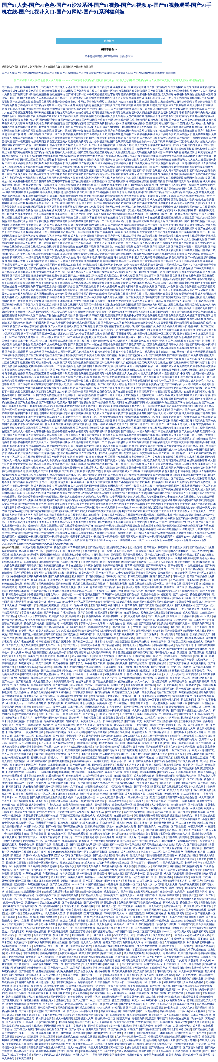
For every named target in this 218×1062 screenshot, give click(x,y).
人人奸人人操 (152, 464)
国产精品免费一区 (205, 913)
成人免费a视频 (37, 804)
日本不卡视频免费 (201, 790)
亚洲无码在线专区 (60, 413)
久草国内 (184, 1014)
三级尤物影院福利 (86, 395)
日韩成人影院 (171, 902)
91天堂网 (38, 1011)
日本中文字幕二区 (206, 156)
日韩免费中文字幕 (131, 315)
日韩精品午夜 (81, 315)
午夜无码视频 (196, 826)
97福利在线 (172, 1007)
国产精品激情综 (173, 445)
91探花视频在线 (199, 438)
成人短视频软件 (155, 402)
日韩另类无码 (107, 435)
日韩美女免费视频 (127, 920)
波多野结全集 (110, 228)
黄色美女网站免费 (34, 623)
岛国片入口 (118, 982)
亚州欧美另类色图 (76, 627)
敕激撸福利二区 (72, 228)
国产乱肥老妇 (192, 253)
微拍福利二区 (128, 134)
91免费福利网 (67, 851)
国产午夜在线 (160, 866)
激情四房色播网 (53, 163)
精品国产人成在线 (129, 261)
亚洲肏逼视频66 (184, 558)
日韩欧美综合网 (20, 569)
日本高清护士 (197, 420)
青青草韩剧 (96, 587)
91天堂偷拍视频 (50, 253)
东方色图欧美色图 (120, 304)
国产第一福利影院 (50, 786)
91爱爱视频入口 (171, 373)
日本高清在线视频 (123, 420)
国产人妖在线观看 (74, 329)
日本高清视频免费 (68, 895)
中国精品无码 (156, 1036)
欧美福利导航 (98, 695)
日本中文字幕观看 (36, 416)
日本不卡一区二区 (28, 340)
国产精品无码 (9, 272)
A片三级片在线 (106, 1051)
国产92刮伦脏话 (191, 1036)
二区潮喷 (50, 1036)
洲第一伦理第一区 (13, 902)
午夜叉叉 (7, 801)
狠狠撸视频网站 (122, 90)
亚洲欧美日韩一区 (36, 224)
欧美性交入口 (101, 786)
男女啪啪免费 (123, 301)
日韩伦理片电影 (50, 362)
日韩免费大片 (41, 638)
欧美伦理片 (20, 866)
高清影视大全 (140, 732)
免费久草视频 (88, 406)
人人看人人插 (102, 467)
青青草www (8, 822)
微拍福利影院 (199, 239)
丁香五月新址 (86, 1040)
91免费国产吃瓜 (67, 699)
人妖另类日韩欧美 (101, 652)
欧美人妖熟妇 (19, 554)
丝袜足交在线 (71, 634)
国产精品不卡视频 (12, 87)
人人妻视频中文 (160, 804)
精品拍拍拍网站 (51, 108)
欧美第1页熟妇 (31, 471)
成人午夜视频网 (180, 395)
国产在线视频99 (71, 239)
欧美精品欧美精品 (57, 445)
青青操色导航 (105, 724)
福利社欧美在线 (96, 464)
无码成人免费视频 (109, 819)
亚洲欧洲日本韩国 (19, 590)
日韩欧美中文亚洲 (16, 594)
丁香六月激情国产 (152, 293)
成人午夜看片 (151, 279)
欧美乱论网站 (181, 786)
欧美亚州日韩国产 (156, 1018)
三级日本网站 (151, 214)
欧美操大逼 (96, 674)
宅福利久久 (73, 721)
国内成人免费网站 (28, 337)
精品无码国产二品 (82, 590)
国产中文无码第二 (43, 1054)
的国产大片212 (39, 590)
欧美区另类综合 (46, 811)
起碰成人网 (84, 848)
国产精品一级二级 (83, 641)
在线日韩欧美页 (123, 775)
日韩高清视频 (107, 445)
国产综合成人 (48, 695)
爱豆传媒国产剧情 (93, 471)
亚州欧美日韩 (45, 547)
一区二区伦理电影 (80, 710)
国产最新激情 (87, 326)
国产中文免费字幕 (155, 456)
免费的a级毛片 (195, 319)
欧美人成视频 (187, 315)
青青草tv (52, 619)
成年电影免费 (30, 87)
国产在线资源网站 (132, 964)
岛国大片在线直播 (71, 880)
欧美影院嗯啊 (139, 90)
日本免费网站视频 (198, 355)
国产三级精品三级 (20, 101)
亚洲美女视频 (196, 108)
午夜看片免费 (175, 554)
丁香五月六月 (30, 304)
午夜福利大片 (157, 221)
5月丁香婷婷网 (48, 688)
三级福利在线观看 (155, 406)
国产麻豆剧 (25, 1011)
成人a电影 (139, 848)
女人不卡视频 (190, 384)
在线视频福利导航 (192, 866)
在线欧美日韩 (142, 1043)
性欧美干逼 (132, 768)
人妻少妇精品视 (125, 572)
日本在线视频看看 (30, 456)
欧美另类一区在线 (151, 902)
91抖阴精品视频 (79, 638)
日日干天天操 (166, 322)
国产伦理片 (23, 580)
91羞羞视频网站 (167, 101)
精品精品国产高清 (24, 1051)
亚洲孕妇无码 (91, 127)
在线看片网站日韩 (128, 286)
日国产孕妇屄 (24, 935)
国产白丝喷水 (60, 369)
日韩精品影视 (123, 688)
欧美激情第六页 (156, 460)
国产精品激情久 (147, 826)
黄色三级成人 (155, 301)
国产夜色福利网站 (125, 659)
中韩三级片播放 (101, 978)
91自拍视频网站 (14, 192)
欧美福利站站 (62, 319)
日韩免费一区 (36, 862)
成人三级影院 (132, 471)
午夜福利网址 (27, 663)
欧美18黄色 (125, 877)
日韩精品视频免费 (192, 261)
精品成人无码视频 (136, 358)
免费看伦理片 (159, 993)
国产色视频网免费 (150, 174)
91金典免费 (108, 837)
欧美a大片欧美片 (119, 380)
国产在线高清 (181, 485)
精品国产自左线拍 (194, 177)
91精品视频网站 (195, 587)
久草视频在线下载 (38, 993)
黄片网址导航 (45, 779)
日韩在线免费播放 (78, 224)
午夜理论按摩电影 (92, 750)
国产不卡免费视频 (51, 471)
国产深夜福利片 (160, 710)
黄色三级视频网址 (36, 145)
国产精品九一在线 (165, 286)
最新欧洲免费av (164, 435)
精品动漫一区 (176, 163)
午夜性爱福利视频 (171, 250)
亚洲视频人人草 (15, 703)
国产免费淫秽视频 (67, 420)
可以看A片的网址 (110, 127)
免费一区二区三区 (49, 714)
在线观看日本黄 (190, 996)
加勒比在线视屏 (70, 561)
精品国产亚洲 (33, 482)
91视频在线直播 (113, 975)
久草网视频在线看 (102, 946)
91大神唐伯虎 (29, 938)
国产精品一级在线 (78, 380)
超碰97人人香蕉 (64, 152)
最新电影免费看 (151, 489)
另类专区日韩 (155, 873)
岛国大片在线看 (42, 935)
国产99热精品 (54, 826)
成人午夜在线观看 (24, 641)
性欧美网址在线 (29, 688)
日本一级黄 (106, 551)
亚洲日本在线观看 (130, 743)
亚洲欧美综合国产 (37, 761)
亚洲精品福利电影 (12, 493)
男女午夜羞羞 (173, 358)
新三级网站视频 (105, 326)
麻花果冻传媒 (191, 87)
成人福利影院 (199, 478)
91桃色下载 (207, 580)
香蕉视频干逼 (36, 594)
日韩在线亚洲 (172, 964)
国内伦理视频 (16, 975)
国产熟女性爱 (179, 826)
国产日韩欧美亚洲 (132, 424)
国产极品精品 (205, 416)
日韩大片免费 (91, 735)
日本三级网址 (15, 148)
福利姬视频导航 (101, 112)
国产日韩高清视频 (57, 224)
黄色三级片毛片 (188, 685)
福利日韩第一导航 (95, 424)
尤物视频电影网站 (57, 344)
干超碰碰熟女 (160, 257)
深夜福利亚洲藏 (153, 674)
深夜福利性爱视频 (33, 166)
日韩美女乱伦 (56, 580)
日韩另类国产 (46, 87)
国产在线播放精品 (123, 391)
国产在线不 (137, 862)
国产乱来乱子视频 (72, 471)
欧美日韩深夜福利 (188, 953)
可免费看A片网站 (49, 938)
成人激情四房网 (73, 667)
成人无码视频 (80, 993)
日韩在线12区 (115, 873)
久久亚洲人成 (194, 706)
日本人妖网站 (70, 163)
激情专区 (67, 594)
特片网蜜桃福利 (130, 159)
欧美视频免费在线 (122, 971)
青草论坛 (172, 616)
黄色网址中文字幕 (129, 329)
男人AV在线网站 (77, 1047)
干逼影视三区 (38, 250)
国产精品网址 (181, 322)
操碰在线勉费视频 (181, 148)
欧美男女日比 (65, 402)
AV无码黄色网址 (11, 333)
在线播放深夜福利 (171, 464)
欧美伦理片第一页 (64, 681)
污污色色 (116, 786)
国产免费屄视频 (98, 485)
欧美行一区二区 (180, 420)
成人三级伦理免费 (12, 166)
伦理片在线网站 (50, 493)
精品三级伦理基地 (145, 348)
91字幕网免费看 (172, 152)
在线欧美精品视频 (90, 938)
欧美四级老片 (197, 322)
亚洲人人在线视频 (125, 395)
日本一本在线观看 (150, 217)
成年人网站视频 (195, 753)
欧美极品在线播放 (53, 329)
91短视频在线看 (56, 195)
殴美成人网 (159, 648)
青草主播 (128, 630)
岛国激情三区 (39, 652)
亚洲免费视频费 (42, 739)
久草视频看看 (70, 840)
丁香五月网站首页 (189, 609)
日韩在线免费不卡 (143, 761)
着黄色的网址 (141, 409)
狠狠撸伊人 (63, 656)
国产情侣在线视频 (192, 297)
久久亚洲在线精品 (30, 246)
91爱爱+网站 (129, 561)
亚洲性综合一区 (99, 369)
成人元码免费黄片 (44, 485)
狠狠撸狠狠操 (197, 442)
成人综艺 (170, 960)
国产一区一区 (9, 409)
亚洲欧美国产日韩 (145, 572)
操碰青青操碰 (157, 181)
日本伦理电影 (65, 301)
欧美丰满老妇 (174, 1054)
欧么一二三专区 (23, 989)
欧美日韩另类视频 (102, 257)
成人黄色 (7, 989)
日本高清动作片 (204, 714)
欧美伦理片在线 (117, 366)
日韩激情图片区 (40, 413)
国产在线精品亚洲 (159, 732)
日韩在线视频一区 (108, 743)
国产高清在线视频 (20, 275)
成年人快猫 (181, 1022)
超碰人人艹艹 (56, 757)
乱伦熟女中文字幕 (166, 156)
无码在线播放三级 (46, 895)
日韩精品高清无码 (160, 442)
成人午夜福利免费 (67, 391)
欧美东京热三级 (129, 239)
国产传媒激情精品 (69, 619)
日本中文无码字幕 (76, 1025)
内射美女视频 (208, 112)
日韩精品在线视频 (152, 449)
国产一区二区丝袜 (54, 203)
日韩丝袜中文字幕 (105, 351)
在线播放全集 (193, 402)
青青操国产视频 (145, 551)
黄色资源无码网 (96, 460)
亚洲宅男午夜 (98, 605)
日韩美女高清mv (124, 166)
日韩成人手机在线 (66, 728)
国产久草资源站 (61, 243)
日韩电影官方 (206, 975)
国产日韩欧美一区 (198, 724)
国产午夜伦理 (123, 170)
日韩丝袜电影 (143, 630)
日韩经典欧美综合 (36, 195)
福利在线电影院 (165, 485)
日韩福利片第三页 (62, 130)
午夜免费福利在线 (66, 790)
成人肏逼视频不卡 (81, 656)
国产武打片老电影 (115, 460)
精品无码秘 (124, 1018)
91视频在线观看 (173, 982)
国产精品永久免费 (199, 170)
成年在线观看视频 (137, 1047)
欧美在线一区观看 (147, 659)
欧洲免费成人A (149, 322)
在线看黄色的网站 (49, 674)
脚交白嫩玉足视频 (166, 195)
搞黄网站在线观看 (114, 471)
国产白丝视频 (114, 214)
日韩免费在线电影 (200, 134)
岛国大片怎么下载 (123, 935)
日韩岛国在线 (65, 304)
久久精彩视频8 (207, 471)
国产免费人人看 (207, 775)
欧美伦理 (140, 906)
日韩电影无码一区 (167, 971)
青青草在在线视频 (78, 859)
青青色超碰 (182, 634)
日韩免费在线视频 (158, 119)
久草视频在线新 (106, 145)
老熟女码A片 (53, 594)
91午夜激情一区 (104, 90)
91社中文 (102, 797)
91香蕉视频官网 (55, 775)
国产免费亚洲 (130, 750)
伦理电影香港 (17, 445)
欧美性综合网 (99, 456)
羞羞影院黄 (192, 674)
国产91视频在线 (116, 293)
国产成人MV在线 (173, 449)
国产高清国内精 (148, 623)
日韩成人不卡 (208, 956)
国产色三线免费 (96, 123)
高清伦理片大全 (200, 967)
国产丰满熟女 (56, 384)
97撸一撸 (58, 964)
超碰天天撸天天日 (164, 822)
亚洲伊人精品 (206, 406)
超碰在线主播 (187, 329)
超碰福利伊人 (134, 112)
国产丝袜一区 (112, 964)
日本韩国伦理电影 (179, 90)
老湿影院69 (20, 884)
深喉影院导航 (107, 348)
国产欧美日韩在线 (167, 275)
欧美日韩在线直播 (88, 920)
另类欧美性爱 (40, 909)
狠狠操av (90, 877)
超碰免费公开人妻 (131, 438)
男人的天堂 (171, 884)
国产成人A (167, 605)
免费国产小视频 (120, 482)
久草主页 (201, 859)
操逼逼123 (67, 605)
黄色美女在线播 (40, 692)
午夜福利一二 (102, 590)
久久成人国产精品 (30, 290)
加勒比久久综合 (40, 677)
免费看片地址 (27, 630)
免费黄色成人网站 (133, 942)
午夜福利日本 (88, 634)
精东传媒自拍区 (188, 855)
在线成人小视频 (21, 431)
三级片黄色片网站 (24, 790)
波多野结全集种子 (124, 551)
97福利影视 (118, 1007)
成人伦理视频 (205, 358)
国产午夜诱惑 (33, 449)
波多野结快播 (130, 757)
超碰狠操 (57, 667)
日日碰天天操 (97, 315)
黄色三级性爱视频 (187, 416)
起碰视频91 (195, 837)
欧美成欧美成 (160, 387)
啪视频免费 (138, 1018)
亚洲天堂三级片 (205, 275)
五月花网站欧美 (145, 395)
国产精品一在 (46, 427)
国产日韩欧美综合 (75, 757)
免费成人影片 (166, 558)
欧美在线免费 (128, 203)
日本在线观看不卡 (123, 257)
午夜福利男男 (68, 108)
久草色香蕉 (122, 956)
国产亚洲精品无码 (76, 123)
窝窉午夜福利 (167, 268)
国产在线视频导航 (65, 724)
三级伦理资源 (49, 185)
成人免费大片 (102, 253)
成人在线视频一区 (146, 127)
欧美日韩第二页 (16, 185)
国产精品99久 (126, 677)
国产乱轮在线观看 (196, 909)
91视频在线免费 (113, 674)
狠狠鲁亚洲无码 (130, 174)
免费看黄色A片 (148, 232)
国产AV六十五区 (56, 322)
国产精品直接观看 (54, 627)
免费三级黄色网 (37, 782)
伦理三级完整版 (121, 1000)
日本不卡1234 (10, 797)
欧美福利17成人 (173, 301)
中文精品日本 (199, 786)
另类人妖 (154, 840)
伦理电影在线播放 (41, 685)
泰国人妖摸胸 (137, 369)
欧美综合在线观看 (182, 311)
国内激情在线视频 (186, 286)
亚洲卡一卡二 (164, 931)
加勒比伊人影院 (59, 801)
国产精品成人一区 (181, 478)
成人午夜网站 (112, 174)
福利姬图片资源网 (31, 627)
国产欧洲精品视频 (58, 782)
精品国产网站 (49, 188)
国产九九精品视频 (112, 558)
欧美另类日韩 (78, 159)
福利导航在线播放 (125, 478)
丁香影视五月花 (125, 145)
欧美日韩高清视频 (15, 108)
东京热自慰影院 (38, 326)
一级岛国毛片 (33, 257)
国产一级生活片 (157, 616)
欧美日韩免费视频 (124, 634)
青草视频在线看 (158, 663)
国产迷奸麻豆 (10, 978)
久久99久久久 (143, 681)
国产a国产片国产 (180, 409)
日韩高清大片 (54, 145)
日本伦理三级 (177, 627)
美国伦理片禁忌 (49, 917)
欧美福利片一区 (198, 387)
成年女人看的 (86, 478)
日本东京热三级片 (28, 837)
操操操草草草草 (35, 203)
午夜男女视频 (69, 587)
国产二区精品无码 (119, 369)
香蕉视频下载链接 (102, 105)
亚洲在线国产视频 (142, 1025)
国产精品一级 (174, 830)
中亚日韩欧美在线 (110, 598)
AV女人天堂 (161, 880)
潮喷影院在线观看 (139, 181)
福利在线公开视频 (142, 108)
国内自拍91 (93, 1033)
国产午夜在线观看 (83, 467)
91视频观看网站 (70, 623)
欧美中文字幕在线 (73, 786)
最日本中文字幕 (127, 1011)
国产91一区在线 (93, 344)
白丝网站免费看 (127, 228)
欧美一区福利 (104, 779)
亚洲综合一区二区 (49, 409)
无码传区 (116, 554)
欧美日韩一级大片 (126, 837)
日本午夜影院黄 (89, 753)
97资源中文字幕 (180, 442)
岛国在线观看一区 (136, 460)
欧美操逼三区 (110, 308)
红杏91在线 (110, 888)
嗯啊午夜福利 (112, 159)
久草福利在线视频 (151, 471)
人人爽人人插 (195, 159)
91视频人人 (25, 946)
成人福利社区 (167, 659)
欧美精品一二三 (175, 141)
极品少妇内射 (157, 185)
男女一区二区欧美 (181, 667)
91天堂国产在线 (15, 888)
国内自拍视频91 (163, 978)
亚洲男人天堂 (163, 898)
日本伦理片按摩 (179, 547)
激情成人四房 (71, 326)
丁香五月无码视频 (52, 1014)
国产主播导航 (46, 159)
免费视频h (20, 761)
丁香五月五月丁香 (62, 927)
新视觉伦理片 (62, 159)
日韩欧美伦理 (109, 902)
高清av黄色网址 (170, 369)
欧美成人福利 (201, 601)
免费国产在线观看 (203, 311)
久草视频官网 (90, 551)
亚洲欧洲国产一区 (33, 840)
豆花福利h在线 (105, 927)
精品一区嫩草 (91, 398)
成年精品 (150, 590)
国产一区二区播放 (134, 464)
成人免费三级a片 (42, 681)
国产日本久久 (92, 329)
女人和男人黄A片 (67, 311)
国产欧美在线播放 (189, 232)
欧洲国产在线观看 (139, 482)
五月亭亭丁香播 (61, 181)
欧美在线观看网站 (161, 145)
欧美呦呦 (64, 772)
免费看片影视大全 (70, 493)
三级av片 (184, 1011)
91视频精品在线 (118, 268)
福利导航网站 (38, 297)
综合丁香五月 (22, 699)
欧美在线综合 (173, 735)
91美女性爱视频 (64, 293)
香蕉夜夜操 (129, 880)
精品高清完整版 (143, 420)
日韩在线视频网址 (205, 645)
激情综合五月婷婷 (62, 797)
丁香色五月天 (99, 243)
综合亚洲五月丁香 (152, 743)
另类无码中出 (161, 580)
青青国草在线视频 (39, 221)
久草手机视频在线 (196, 949)
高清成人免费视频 (184, 203)
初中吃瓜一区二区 (174, 587)
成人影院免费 (125, 822)
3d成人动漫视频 (69, 253)
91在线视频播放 (165, 398)
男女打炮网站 (67, 456)
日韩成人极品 (67, 387)
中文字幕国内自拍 (190, 819)
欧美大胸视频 (121, 406)
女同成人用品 (102, 199)
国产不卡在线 (52, 612)
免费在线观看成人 (25, 391)
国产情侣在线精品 (157, 87)
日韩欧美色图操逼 (44, 112)
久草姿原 (61, 630)
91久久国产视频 (156, 141)
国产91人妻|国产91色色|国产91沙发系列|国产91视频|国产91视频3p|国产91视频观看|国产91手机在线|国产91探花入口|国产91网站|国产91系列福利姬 (83, 72)
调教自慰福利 (50, 866)
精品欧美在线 (33, 185)
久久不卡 (121, 1036)
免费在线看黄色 (24, 210)
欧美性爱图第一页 (185, 561)
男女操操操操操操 (12, 826)
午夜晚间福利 (197, 467)
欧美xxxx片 (155, 1014)
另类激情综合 (67, 246)
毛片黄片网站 (72, 406)
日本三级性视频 (122, 652)
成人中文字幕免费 (12, 329)
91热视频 (21, 1047)
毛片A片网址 (81, 605)
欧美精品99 (171, 855)
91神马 (20, 619)
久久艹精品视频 (146, 351)
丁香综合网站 (86, 956)
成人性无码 (136, 547)
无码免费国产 (93, 594)
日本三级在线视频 (90, 558)
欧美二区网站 (198, 409)
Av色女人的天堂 (93, 308)
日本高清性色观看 (178, 170)
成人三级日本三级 (28, 648)
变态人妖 (29, 927)
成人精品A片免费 (149, 243)
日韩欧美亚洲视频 (162, 206)
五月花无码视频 (107, 670)
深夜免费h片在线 (38, 576)
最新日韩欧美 (192, 848)
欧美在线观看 (73, 750)
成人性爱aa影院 (203, 243)
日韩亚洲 (16, 855)
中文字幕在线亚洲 (26, 714)
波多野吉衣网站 (167, 137)
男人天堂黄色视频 (151, 373)
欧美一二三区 (27, 1033)
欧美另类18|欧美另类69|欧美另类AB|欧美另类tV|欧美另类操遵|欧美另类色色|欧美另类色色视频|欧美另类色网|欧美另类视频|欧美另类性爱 (113, 503)
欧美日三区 (52, 960)
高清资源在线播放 (55, 1040)
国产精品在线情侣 (203, 1029)
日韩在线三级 (160, 670)
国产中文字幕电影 (192, 264)
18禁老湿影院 (122, 641)
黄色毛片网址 (78, 214)
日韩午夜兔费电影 (36, 703)
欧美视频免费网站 (78, 141)
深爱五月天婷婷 (77, 732)
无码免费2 (94, 866)
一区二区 (144, 808)
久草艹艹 (66, 746)
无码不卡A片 (206, 739)
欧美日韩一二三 (101, 108)
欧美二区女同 (73, 438)
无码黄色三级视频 (166, 924)
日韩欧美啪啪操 (148, 772)
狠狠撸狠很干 (179, 804)
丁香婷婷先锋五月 (202, 101)
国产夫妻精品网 (135, 130)
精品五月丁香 (83, 688)
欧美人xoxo (138, 1000)
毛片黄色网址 (43, 927)
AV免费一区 (139, 627)
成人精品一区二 (25, 822)
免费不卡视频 (141, 246)
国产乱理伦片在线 (85, 924)
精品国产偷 (175, 764)
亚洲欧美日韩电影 (76, 355)
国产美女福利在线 (12, 206)
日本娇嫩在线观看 (131, 819)
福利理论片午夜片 (92, 232)
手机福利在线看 (67, 156)
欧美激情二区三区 (104, 478)
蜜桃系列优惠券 (153, 909)
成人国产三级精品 (83, 152)
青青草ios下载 (64, 989)
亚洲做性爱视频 (146, 398)
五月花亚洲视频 (93, 913)
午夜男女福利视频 (174, 706)
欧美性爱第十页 (119, 185)
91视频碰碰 (79, 1033)
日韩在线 (114, 851)
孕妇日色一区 (118, 358)
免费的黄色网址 (28, 587)
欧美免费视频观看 (138, 985)
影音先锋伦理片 (144, 677)
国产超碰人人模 (178, 119)
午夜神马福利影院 (112, 866)
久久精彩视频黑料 (65, 427)
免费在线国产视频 (194, 920)
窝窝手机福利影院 (162, 859)
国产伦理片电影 (23, 572)
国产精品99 (129, 598)
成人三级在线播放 (173, 304)
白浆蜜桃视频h (192, 98)
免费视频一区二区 (95, 384)
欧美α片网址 (111, 1004)
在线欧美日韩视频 (199, 681)
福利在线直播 (10, 946)
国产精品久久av (130, 431)
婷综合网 (74, 717)
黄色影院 (16, 873)
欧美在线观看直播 (36, 373)
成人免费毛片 (198, 380)
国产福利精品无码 (24, 895)
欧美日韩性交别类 (136, 141)
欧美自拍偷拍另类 (38, 1043)
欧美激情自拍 (57, 909)
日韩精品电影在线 (194, 304)
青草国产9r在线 (111, 594)
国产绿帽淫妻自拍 (49, 119)
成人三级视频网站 (187, 228)
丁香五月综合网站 (116, 985)
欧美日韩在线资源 (28, 409)
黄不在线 (203, 938)
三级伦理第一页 (127, 888)
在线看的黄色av (134, 717)
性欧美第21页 (105, 659)
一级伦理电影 (166, 634)
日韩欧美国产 (111, 895)
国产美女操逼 (203, 282)
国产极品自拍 (28, 170)
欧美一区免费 (17, 301)
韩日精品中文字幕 (139, 221)
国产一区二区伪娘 (70, 337)
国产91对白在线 (198, 206)
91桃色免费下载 (183, 619)
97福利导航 (103, 862)
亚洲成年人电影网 (33, 859)
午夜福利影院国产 (49, 906)
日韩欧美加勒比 (182, 474)
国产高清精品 (117, 272)
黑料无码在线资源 (176, 460)
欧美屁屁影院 (112, 315)
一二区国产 (174, 569)
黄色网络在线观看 (46, 391)
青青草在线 (15, 634)
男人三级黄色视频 (186, 822)
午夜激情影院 (162, 391)
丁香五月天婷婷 (14, 163)
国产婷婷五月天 (18, 877)
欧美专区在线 (205, 152)
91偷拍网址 (114, 605)
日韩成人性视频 (133, 674)
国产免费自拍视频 (110, 699)
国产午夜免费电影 (72, 902)
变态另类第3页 (84, 185)
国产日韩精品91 (173, 384)
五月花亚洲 (99, 583)
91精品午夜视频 (104, 1043)
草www (129, 619)
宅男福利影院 (30, 177)
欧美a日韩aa (9, 804)
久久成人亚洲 (165, 1004)
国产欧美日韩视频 (76, 464)
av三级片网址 (90, 869)
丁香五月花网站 (106, 166)
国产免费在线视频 (59, 576)
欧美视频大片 (143, 866)
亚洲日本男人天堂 (105, 906)
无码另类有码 (139, 301)
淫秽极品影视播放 (15, 373)
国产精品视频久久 (145, 326)
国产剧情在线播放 (197, 844)
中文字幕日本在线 (23, 358)
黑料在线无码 (49, 290)
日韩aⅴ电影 (179, 576)
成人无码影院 (64, 1054)
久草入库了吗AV (60, 569)
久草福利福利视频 (97, 844)
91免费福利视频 (21, 181)
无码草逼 (62, 695)
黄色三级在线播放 (198, 119)
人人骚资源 (49, 819)
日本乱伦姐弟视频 (94, 768)
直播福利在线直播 (59, 590)
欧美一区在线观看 (179, 1018)
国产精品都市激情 (134, 188)
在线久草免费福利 (104, 917)
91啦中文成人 (186, 714)
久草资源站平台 (178, 681)
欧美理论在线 (127, 580)
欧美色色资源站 (165, 975)
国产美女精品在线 (150, 261)
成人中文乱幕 (142, 145)
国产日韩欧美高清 (131, 344)
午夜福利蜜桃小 (168, 1011)
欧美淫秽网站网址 (30, 362)
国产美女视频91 (159, 163)
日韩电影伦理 (199, 148)
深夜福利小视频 (202, 667)
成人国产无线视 (172, 413)
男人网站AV (107, 753)
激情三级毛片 (154, 656)
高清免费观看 (38, 438)
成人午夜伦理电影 (12, 177)
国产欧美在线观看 (15, 351)
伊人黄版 (128, 1033)
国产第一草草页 (11, 159)
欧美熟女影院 (44, 130)
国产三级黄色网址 (120, 427)
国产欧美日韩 (91, 445)
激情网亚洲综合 (87, 311)
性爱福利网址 (171, 721)
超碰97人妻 (123, 840)
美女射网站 (126, 728)
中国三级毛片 (154, 862)
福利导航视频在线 (98, 627)
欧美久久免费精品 (179, 482)
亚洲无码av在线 (162, 1051)
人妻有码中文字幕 (120, 177)
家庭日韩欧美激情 (160, 576)
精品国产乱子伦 (184, 645)
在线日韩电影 (139, 427)
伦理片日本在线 (16, 239)
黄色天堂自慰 (169, 471)
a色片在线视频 (113, 373)
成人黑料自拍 (65, 340)
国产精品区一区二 (46, 311)
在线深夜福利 (97, 431)
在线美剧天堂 (146, 286)
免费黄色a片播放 (183, 337)
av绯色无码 (209, 898)
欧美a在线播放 (197, 199)
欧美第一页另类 (51, 257)
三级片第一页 (17, 308)
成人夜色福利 (105, 815)
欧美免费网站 (58, 753)
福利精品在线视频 (132, 214)
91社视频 (174, 866)
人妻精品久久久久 (205, 203)
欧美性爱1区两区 (96, 355)
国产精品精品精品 (94, 174)
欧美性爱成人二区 (83, 1043)
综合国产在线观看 (144, 601)
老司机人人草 (81, 1054)
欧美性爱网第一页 (113, 616)
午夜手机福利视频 (120, 710)
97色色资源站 (48, 656)
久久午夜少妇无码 (162, 210)
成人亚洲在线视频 (44, 293)
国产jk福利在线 (156, 253)
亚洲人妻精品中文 (161, 1043)
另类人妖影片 (15, 453)
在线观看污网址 (127, 337)
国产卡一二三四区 (148, 561)
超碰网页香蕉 (51, 206)
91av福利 (79, 594)
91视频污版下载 (154, 130)
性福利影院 (94, 580)
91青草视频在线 (77, 547)
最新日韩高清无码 (134, 224)
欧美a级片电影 (132, 587)
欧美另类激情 (115, 188)
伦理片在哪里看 (149, 768)
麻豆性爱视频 (59, 942)
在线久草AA (72, 739)
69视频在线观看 (28, 848)
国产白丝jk (8, 681)
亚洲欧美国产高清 (96, 1029)
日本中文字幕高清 (126, 351)
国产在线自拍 (75, 174)
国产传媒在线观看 (182, 985)
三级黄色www (180, 935)
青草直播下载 (12, 134)
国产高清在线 (16, 924)
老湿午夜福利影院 (92, 438)
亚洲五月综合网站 (137, 366)
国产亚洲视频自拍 (12, 1000)
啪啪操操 (150, 685)
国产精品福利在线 (80, 764)
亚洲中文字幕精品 (51, 199)
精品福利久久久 (98, 224)
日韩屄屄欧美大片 (114, 913)
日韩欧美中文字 (15, 772)
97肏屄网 (154, 728)
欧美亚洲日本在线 (19, 833)
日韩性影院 (30, 561)
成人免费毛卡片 (162, 935)
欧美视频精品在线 (68, 1036)
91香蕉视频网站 (186, 156)
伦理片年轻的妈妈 (184, 1043)
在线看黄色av (132, 612)
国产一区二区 (206, 895)
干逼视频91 (109, 667)
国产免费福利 (184, 688)
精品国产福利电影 (141, 170)
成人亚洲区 (196, 869)
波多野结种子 (114, 279)
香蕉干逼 (36, 920)
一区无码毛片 (154, 906)
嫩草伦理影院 (165, 619)
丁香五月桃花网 (51, 232)
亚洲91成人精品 (78, 268)
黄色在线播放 (150, 315)
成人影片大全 (78, 235)
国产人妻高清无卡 (83, 304)
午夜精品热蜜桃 (188, 692)
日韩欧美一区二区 (116, 576)
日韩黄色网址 (14, 786)
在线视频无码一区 (112, 996)
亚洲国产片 (117, 685)
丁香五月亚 (207, 793)
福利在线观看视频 (16, 996)
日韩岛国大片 (166, 572)
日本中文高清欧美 (113, 721)
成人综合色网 (54, 435)
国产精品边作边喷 (70, 449)
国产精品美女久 (37, 174)
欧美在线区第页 (127, 387)
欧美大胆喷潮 (71, 804)
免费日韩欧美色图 (83, 116)
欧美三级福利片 (190, 185)
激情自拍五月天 (106, 395)
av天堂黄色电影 (168, 768)
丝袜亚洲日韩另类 (201, 877)
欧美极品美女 (22, 250)
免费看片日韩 (83, 456)
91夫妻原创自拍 (98, 181)
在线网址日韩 (84, 681)
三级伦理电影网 (48, 772)
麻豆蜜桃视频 (187, 282)
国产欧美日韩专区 (102, 764)
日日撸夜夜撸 (187, 616)
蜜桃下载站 (175, 888)
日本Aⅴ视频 (176, 739)
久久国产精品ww (189, 590)
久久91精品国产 (80, 485)
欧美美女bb (145, 750)
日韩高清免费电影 (49, 561)
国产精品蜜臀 (78, 844)
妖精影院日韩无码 (202, 127)
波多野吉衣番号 (187, 275)
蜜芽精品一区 (74, 735)
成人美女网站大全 (195, 123)
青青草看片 (150, 547)
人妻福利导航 (17, 224)
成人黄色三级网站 (141, 210)
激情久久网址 (46, 235)
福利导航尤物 (88, 337)
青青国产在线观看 (154, 1054)
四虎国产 (180, 891)
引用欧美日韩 (135, 1054)
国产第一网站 (92, 902)
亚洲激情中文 (33, 228)
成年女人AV (55, 601)
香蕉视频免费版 (138, 413)
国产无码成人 (137, 801)
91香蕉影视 (157, 815)
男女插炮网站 (31, 192)
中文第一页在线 (51, 217)
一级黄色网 (112, 884)
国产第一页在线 (117, 235)
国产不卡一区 (207, 232)
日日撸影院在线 (95, 576)
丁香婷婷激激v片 (99, 340)
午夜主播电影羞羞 (57, 174)
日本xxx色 (138, 790)
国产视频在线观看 (81, 358)
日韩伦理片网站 (170, 699)
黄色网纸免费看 (121, 978)
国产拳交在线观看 (178, 869)
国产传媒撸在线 (82, 130)
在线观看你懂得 (92, 667)
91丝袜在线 (9, 648)
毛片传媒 (165, 833)
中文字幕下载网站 (107, 337)
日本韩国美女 (17, 482)
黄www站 (7, 699)
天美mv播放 (141, 967)
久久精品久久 (71, 333)
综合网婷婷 (34, 866)
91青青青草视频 (87, 391)
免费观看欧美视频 (17, 366)
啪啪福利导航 (86, 982)
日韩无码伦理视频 (33, 206)
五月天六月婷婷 (143, 257)
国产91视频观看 (21, 141)
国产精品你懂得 (111, 645)
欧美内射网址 (144, 387)
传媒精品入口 (152, 116)
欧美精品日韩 (69, 848)
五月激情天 (78, 576)
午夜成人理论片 (197, 732)
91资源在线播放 (124, 681)
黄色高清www (100, 790)
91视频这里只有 (143, 166)
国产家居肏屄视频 (109, 290)
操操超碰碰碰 (33, 232)
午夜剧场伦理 (94, 565)
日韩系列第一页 (122, 210)
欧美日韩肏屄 (139, 445)
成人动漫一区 (31, 264)
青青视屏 (31, 956)
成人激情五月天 (53, 261)
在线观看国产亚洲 (31, 891)
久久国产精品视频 (193, 569)
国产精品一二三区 (99, 221)
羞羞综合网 (53, 623)
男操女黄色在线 (184, 268)
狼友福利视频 (56, 703)
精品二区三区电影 (167, 692)
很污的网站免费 (69, 362)
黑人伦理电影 (22, 869)
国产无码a (73, 1011)
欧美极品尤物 (96, 772)
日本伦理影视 (35, 721)
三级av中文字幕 (93, 297)
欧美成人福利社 (85, 177)
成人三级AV (51, 949)
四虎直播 (182, 652)
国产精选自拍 (206, 301)
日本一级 (100, 1040)
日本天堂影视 (197, 351)
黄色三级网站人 (119, 340)
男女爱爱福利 (125, 609)
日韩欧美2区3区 (159, 482)
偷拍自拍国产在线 (185, 782)
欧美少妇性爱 (65, 467)
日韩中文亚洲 (22, 920)
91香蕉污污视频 (29, 467)
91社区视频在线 (91, 322)
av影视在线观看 (175, 456)
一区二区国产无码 (144, 931)
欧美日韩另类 (170, 293)
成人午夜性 (40, 851)
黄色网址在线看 (146, 435)
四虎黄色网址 (92, 837)
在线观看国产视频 (86, 246)
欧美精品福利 (166, 438)
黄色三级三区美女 (57, 141)
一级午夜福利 (131, 243)
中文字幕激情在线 (89, 333)
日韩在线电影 (102, 685)
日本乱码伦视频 (186, 746)
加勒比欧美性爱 (35, 123)
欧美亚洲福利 (199, 663)
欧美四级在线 (112, 134)
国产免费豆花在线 (40, 797)
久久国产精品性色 (173, 851)
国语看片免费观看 (118, 456)
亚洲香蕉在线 (78, 460)
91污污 (203, 761)
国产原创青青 (27, 971)
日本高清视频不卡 (144, 391)
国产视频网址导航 (24, 801)
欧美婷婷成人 (74, 616)
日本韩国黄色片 (183, 978)
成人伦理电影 (22, 685)
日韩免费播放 (142, 804)
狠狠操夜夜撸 (128, 94)
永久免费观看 (55, 424)
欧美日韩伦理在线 (12, 282)
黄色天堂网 (60, 547)
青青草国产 (41, 717)
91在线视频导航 (145, 924)
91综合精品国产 (111, 203)
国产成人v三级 (76, 275)
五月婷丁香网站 (204, 435)
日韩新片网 (162, 677)
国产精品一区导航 (44, 152)
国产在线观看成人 (36, 435)
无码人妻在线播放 (157, 362)
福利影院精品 (91, 348)
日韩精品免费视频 (85, 1007)
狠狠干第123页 (61, 935)
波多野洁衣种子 (18, 782)
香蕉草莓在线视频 (49, 848)
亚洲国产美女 (22, 380)
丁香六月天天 (166, 467)
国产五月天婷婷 (59, 710)
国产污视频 (127, 891)
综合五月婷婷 (86, 199)
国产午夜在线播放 (107, 409)
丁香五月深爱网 (154, 188)
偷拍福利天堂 (111, 830)
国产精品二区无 (177, 641)
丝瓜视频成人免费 (151, 938)
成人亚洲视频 (134, 235)
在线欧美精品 (115, 137)
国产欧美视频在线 (158, 90)
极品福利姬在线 (146, 134)
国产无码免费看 (145, 478)
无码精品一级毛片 (204, 195)
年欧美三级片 (24, 1058)
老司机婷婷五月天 (202, 677)
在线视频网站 (57, 94)
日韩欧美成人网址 (132, 989)
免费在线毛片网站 (205, 174)
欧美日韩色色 (132, 996)
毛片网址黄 (17, 931)
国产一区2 (82, 851)
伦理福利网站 (123, 206)
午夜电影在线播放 (44, 214)
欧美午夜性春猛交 (200, 366)
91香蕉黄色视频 (96, 94)
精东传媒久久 (112, 891)
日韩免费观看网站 (88, 290)
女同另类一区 (104, 311)
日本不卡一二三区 (24, 735)
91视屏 (88, 786)
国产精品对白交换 (61, 1043)
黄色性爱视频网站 (200, 594)
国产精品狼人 (155, 413)
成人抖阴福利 (105, 634)
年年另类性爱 (68, 873)
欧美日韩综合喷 (91, 630)
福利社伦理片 (155, 445)
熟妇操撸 (158, 630)
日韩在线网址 (93, 677)
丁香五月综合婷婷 (142, 949)
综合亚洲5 (53, 551)
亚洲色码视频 (17, 203)
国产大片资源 (123, 362)
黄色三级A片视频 (146, 377)
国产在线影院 (118, 141)
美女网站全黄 (67, 866)
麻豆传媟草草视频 (126, 435)
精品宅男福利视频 (167, 609)
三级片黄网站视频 (108, 416)
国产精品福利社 (173, 956)
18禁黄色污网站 (159, 319)
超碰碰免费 (147, 898)
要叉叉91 (83, 587)
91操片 (178, 638)
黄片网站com (143, 859)
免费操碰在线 (163, 159)
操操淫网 (95, 638)
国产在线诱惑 (115, 224)
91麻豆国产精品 (124, 931)
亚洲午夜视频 (130, 699)
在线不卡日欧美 (182, 598)
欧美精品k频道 (145, 598)
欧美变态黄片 (33, 301)
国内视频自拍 (123, 445)
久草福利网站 (193, 993)
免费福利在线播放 (135, 123)
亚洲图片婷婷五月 (70, 869)
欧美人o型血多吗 (142, 311)
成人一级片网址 (32, 148)
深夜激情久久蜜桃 (194, 917)
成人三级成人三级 (55, 913)
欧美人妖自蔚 (102, 427)
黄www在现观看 (123, 724)
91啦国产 (133, 1029)
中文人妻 (201, 1043)
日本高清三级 (109, 648)
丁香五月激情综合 (99, 380)
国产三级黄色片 (106, 246)
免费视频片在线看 (181, 391)
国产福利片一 (184, 137)
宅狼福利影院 (84, 264)
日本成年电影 (31, 953)
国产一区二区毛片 (146, 634)
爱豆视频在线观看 (95, 826)
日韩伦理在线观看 (30, 819)
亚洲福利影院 (19, 967)
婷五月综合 (25, 728)
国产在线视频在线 (86, 387)
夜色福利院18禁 (131, 322)
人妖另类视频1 (141, 877)
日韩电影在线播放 (60, 442)
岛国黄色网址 (9, 116)
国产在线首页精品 (130, 290)
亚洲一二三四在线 (39, 398)
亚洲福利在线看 (101, 967)
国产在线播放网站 (136, 253)
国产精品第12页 (120, 862)
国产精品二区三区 (70, 232)
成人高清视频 (207, 797)
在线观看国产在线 (68, 609)
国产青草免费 (174, 406)
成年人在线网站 (32, 217)
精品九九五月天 (48, 177)
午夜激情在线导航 (108, 728)
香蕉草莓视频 (44, 1033)
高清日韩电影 (197, 362)
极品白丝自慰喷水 (118, 442)
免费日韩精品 (74, 322)
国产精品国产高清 (171, 261)
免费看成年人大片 (15, 261)
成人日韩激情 (75, 348)
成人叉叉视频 (67, 917)
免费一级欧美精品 (31, 134)
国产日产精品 (173, 185)
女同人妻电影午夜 (23, 485)
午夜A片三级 (54, 804)
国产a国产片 (162, 811)
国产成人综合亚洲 (51, 670)
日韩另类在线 (185, 377)
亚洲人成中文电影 (92, 964)
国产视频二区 (25, 474)
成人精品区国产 (48, 264)
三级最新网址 (188, 801)
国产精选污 (201, 1007)
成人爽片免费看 (141, 710)
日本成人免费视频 (107, 286)
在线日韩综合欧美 (67, 478)
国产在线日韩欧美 (136, 272)
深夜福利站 (208, 942)
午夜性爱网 (97, 840)
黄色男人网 (59, 706)
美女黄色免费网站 (38, 710)
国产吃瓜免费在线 (28, 402)
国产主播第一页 (154, 224)
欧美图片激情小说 (33, 453)
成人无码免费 (161, 750)
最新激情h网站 (176, 913)
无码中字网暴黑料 (36, 322)
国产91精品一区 (110, 329)
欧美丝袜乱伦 (205, 464)
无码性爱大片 (25, 616)
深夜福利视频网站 (113, 619)
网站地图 (170, 72)
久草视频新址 (59, 489)
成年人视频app (206, 772)
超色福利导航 (49, 301)
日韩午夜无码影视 (108, 453)
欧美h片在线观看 (32, 329)
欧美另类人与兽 (40, 569)
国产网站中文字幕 (177, 648)
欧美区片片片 (110, 677)
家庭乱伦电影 (125, 601)
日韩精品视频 (75, 913)
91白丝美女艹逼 (180, 351)
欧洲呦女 (111, 840)
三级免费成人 (205, 840)
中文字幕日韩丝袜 (113, 250)
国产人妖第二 (81, 1000)
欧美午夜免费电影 (163, 891)
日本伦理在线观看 (76, 985)
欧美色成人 (89, 815)
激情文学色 (136, 855)
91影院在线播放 (122, 148)
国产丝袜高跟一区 (55, 1011)
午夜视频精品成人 (36, 445)
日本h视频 (196, 1051)
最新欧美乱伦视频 (12, 304)
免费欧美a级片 (171, 906)
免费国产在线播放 (21, 851)
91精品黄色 (77, 569)
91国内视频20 (103, 982)
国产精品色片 (75, 398)
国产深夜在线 (188, 279)
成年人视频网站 (177, 319)
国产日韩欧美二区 (31, 565)
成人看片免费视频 (179, 366)
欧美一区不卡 (39, 558)
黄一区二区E (117, 1047)
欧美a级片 (37, 985)
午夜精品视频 (156, 1007)
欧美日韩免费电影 (149, 297)
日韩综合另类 (179, 145)
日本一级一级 (168, 728)
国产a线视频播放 (162, 474)
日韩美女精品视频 (170, 279)
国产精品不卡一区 (135, 873)
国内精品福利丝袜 (147, 228)
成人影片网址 (197, 395)
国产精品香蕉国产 (149, 1029)
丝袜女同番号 (138, 87)
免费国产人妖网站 (191, 898)
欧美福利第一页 (107, 601)
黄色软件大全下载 (123, 264)
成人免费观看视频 (33, 768)
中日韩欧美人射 (168, 714)
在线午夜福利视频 (145, 156)
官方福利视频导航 (57, 373)
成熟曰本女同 (169, 1029)
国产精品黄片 (86, 163)
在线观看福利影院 (197, 460)
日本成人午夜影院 (57, 308)
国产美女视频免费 (162, 337)
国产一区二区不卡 (169, 424)
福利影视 (48, 724)
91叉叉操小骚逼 (20, 985)
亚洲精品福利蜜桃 (75, 279)
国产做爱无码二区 (142, 652)
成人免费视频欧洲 (144, 775)
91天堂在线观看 (90, 435)
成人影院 (125, 830)
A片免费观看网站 (175, 1000)
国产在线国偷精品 (163, 166)
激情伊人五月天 (96, 159)
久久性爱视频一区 (85, 797)
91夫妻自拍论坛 (116, 623)
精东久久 (21, 1036)
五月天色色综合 (173, 188)
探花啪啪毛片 (103, 692)
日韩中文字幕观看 (90, 645)
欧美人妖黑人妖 (48, 467)
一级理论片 (188, 906)
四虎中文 (181, 844)
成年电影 (16, 1040)
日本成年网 (122, 855)
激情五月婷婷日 (66, 395)
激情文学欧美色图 (47, 156)
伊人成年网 (77, 685)
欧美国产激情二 (72, 975)
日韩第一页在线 (146, 195)
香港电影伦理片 (95, 101)
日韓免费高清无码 (176, 181)
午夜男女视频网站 (78, 431)
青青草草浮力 (127, 859)
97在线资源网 (143, 927)
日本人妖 (205, 960)
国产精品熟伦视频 (63, 743)
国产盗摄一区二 (198, 572)
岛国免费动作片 (203, 985)
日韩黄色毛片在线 (165, 652)
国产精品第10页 (149, 137)
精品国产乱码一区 (194, 344)
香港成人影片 (192, 141)
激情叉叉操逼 (166, 94)
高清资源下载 (65, 482)
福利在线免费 (9, 474)
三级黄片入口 (165, 127)
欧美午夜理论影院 (178, 808)
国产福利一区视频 (199, 703)
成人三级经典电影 (126, 398)
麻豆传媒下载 (120, 413)
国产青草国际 (28, 98)
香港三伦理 (54, 558)
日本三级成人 (116, 739)
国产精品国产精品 (89, 648)
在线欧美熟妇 (48, 1022)
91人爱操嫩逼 (198, 1011)
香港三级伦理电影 (80, 782)
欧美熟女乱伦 (62, 210)
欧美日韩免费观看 (113, 565)
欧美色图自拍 (33, 90)
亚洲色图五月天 (83, 188)
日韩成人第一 (166, 782)
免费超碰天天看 (167, 1040)
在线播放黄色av (137, 340)
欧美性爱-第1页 (121, 87)
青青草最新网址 (204, 315)
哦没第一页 (102, 1014)
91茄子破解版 (145, 880)
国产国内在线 (149, 290)
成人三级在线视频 (152, 344)
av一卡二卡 (78, 884)
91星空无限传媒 (135, 913)
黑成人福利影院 (204, 293)
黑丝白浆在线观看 (169, 895)
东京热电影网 (203, 424)
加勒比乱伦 (164, 695)
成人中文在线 (166, 844)
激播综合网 (25, 978)
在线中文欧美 (153, 369)
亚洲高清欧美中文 (117, 547)
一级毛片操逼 (131, 485)
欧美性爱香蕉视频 (203, 924)
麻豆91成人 (40, 946)
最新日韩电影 (39, 580)
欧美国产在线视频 (133, 279)
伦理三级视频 (206, 822)
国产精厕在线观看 (99, 272)
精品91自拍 (122, 753)
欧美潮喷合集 (46, 282)
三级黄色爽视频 (159, 703)
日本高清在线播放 (194, 456)
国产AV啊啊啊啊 (12, 960)
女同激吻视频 (117, 1054)
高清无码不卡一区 (121, 761)
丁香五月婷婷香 (103, 420)
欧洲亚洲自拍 (110, 261)
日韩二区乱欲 (44, 735)
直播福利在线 (100, 366)
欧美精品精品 (181, 290)
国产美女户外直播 (107, 387)
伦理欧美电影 (105, 119)
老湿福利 (143, 837)
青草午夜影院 (176, 565)
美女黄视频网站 (106, 206)
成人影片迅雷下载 (43, 855)
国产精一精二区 (11, 170)
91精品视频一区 (154, 942)
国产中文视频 (126, 906)
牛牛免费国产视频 (95, 663)
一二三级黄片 (184, 946)
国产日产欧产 (155, 956)
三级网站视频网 (98, 851)
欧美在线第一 (62, 214)
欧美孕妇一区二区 (124, 924)
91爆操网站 (204, 561)
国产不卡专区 (160, 753)
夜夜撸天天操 (72, 891)
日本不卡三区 (76, 706)
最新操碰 (84, 840)
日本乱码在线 (132, 844)
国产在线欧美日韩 (178, 362)
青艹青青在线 (174, 583)
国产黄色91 (111, 859)
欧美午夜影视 (61, 663)
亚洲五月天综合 (119, 98)
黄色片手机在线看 (194, 427)
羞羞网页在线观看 (139, 442)
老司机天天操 (187, 424)
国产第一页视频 (101, 358)
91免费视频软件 (66, 811)
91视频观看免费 (27, 286)
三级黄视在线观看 (33, 732)
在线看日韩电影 (21, 344)
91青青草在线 (130, 605)
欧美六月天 (84, 790)
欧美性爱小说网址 (157, 340)
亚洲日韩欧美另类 (161, 877)
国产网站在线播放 (81, 210)
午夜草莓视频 (32, 898)
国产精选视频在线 (87, 898)
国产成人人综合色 (116, 384)
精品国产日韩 (91, 598)
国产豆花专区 (17, 348)
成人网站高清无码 (102, 688)
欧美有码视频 (62, 282)
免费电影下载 (166, 203)
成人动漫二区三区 (92, 228)
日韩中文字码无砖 (15, 232)
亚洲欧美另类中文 (142, 688)
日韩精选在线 (14, 732)
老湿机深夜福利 (124, 1043)
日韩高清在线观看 (73, 826)
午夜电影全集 (69, 612)
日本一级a (139, 746)
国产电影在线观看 (123, 105)
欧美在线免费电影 (110, 561)
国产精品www (166, 772)
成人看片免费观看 (203, 1025)
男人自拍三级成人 (53, 1004)
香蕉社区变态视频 (171, 217)
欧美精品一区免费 (60, 460)
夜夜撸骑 (163, 547)
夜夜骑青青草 (136, 456)
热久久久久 (15, 656)
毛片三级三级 (62, 272)
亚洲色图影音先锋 (21, 753)
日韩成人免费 (68, 808)
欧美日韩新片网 (179, 703)
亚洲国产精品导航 (50, 837)
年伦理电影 (15, 815)
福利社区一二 (52, 366)
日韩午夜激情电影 (188, 471)
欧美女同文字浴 (19, 464)
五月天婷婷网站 (104, 163)
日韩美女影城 (35, 406)
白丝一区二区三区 (100, 1000)
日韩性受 (39, 1029)
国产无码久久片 (40, 442)
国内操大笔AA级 (114, 123)
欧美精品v (188, 815)
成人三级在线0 (101, 848)
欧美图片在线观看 (33, 163)
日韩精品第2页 (104, 406)
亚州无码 (113, 695)
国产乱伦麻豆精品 (156, 801)
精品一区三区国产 (158, 366)
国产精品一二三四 (174, 123)
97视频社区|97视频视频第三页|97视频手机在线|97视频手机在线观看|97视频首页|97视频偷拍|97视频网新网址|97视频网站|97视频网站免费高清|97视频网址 (100, 536)
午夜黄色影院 (68, 960)
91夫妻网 (68, 601)
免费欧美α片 (97, 377)
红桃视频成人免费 (188, 717)
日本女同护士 (49, 148)
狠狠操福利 (87, 804)
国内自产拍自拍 (48, 315)
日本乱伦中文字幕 (204, 619)
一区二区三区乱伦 (180, 750)
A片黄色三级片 (94, 888)
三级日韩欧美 (149, 101)
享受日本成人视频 (31, 612)
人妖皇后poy (207, 612)
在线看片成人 (160, 170)
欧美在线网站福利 (164, 688)
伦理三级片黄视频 (12, 199)
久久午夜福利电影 (15, 188)
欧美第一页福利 (161, 420)
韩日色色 (127, 786)
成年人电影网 (17, 123)
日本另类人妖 (124, 656)
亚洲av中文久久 (199, 90)
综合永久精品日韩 (41, 380)
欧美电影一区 (87, 572)
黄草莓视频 (152, 833)
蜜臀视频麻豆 (100, 710)
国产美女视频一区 (99, 993)
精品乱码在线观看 (104, 170)
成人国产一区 (13, 913)
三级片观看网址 (155, 123)
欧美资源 (22, 804)
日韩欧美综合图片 (138, 576)
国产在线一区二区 (52, 134)
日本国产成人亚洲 (201, 1014)
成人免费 (184, 790)
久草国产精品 (181, 467)
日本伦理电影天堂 (138, 703)
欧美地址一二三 (98, 442)
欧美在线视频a (204, 453)
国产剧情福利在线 (102, 148)
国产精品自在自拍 (173, 427)
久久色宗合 (209, 837)
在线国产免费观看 (33, 1040)
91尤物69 (184, 971)
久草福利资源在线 (66, 956)
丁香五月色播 (69, 659)
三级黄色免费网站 (41, 964)
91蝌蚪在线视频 (32, 199)
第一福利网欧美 (203, 210)
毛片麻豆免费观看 (54, 721)
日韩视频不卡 (179, 732)
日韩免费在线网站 (68, 822)
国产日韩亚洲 (75, 344)
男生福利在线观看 (168, 112)
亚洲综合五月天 (25, 1018)
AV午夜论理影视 (89, 1011)
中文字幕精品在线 (76, 909)
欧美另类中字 (38, 344)
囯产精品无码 (70, 145)
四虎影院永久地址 (134, 558)
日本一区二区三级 (45, 793)
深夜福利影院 (118, 467)
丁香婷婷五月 (25, 105)
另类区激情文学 (11, 674)
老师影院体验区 (134, 685)
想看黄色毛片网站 (204, 558)
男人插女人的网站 (160, 409)
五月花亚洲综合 (30, 670)
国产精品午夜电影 (70, 166)
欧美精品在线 (171, 235)
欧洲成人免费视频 (104, 656)
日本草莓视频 (93, 569)
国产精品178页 (133, 721)
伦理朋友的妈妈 (82, 989)
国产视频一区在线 (116, 355)
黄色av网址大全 (182, 239)
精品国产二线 (152, 282)
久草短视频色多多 (153, 960)
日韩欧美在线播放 (68, 793)
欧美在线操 (72, 703)
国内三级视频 (160, 681)
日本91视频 (144, 648)
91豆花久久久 (158, 869)
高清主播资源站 (123, 569)
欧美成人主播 (141, 917)
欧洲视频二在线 (67, 264)
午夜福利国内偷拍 (55, 732)
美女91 (111, 826)
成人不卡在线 (48, 924)
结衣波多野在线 (132, 101)
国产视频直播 (29, 674)
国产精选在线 (144, 580)
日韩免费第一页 (57, 833)
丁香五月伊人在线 (49, 337)
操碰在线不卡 (28, 377)
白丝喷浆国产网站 (175, 402)
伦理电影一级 (191, 449)
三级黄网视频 (155, 793)
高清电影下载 (73, 250)
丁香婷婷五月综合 (46, 286)
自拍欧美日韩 (84, 192)
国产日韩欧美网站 (156, 565)
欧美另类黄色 (68, 366)
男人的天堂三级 (83, 148)
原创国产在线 (44, 844)
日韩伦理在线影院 (147, 333)
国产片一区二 (38, 551)
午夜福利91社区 (155, 1000)
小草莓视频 (42, 641)
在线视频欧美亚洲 (131, 449)
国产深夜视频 (196, 804)
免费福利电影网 (93, 261)
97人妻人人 (47, 898)
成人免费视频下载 (135, 793)
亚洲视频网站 (97, 373)
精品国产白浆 (82, 1022)
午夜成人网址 (20, 174)
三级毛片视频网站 (106, 877)
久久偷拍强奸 (208, 163)
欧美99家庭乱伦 (119, 221)
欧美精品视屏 (142, 264)
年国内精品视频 (154, 855)
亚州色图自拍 (39, 869)
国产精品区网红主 (44, 105)
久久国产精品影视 (26, 667)
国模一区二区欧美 (128, 297)
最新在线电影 (99, 130)
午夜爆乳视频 (86, 253)
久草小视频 (176, 917)
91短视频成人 (196, 641)
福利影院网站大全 (67, 290)
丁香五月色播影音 (191, 964)
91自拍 (176, 898)
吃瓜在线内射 (112, 377)
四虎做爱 (24, 797)
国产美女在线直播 (60, 884)
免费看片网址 (93, 996)
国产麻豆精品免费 (79, 369)
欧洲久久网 (200, 688)
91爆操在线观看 (14, 217)
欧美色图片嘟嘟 (16, 416)
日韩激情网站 (128, 127)
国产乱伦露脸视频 (43, 728)
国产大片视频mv (184, 605)
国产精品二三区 (64, 98)
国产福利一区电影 (81, 855)
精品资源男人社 (14, 264)
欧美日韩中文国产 (28, 315)
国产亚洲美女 (58, 996)
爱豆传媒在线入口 (200, 634)
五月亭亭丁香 (191, 583)
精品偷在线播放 (82, 583)
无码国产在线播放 (102, 210)
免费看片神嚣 (155, 152)
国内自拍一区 (44, 369)
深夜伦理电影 (131, 232)
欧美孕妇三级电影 (113, 232)
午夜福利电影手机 (163, 645)
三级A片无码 (62, 855)
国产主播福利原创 (55, 768)
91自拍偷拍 (145, 1051)
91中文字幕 (99, 623)
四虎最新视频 (150, 112)
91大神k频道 (101, 793)
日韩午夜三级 (208, 250)
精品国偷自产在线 (54, 355)
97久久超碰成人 (169, 819)
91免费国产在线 (56, 438)
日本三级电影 (70, 199)
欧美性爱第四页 (69, 206)
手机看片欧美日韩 (189, 112)
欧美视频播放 (172, 815)
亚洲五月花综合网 (97, 757)
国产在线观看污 (140, 199)
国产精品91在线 (16, 195)
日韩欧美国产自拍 (85, 743)
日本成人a (118, 779)
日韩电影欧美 (208, 902)
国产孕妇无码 (89, 119)
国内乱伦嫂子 (195, 145)
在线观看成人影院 (126, 826)
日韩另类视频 (103, 804)
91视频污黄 (160, 949)
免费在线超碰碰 (45, 971)
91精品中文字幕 (51, 449)
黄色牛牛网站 (78, 101)
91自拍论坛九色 (134, 590)
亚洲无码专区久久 (206, 329)
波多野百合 (42, 801)
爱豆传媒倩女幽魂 (85, 927)
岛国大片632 (94, 830)
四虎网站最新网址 (78, 652)
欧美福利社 (193, 580)
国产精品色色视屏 (165, 761)
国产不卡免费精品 (135, 779)
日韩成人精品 (127, 275)
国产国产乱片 (71, 645)
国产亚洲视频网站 (140, 380)
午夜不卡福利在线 (61, 692)
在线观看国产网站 (135, 402)
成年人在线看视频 (89, 953)
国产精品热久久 (198, 547)
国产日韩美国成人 (17, 268)
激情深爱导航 (33, 108)
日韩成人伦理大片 (107, 714)
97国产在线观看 (58, 221)
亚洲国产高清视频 (157, 627)
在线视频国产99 (159, 967)
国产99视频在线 (102, 192)
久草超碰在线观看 (120, 199)
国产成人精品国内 (172, 848)
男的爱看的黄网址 (44, 888)
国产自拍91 (77, 677)
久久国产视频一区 (184, 435)
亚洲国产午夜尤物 (36, 764)
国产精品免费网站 (39, 268)
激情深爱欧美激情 (102, 282)
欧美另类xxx (173, 989)
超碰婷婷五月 (65, 188)
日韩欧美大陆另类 (142, 978)
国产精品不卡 (112, 750)
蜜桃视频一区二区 (105, 1018)
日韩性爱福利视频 (20, 442)
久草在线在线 (81, 340)
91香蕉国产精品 (50, 456)
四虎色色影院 (173, 1036)
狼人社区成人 (111, 275)
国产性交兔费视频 (46, 395)
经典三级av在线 (150, 612)
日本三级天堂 (99, 319)
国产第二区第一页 (75, 830)
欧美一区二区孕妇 (20, 384)
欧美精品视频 (88, 1051)
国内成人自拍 (149, 996)
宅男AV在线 (170, 953)
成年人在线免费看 (73, 261)
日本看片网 (155, 982)
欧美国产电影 (28, 779)
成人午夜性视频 (191, 413)
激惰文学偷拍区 (68, 953)
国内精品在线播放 (17, 221)
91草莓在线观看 (32, 873)
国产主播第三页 (115, 768)
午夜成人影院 (81, 377)
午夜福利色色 (54, 127)
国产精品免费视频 (200, 482)
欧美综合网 (164, 623)
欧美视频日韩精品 (113, 717)
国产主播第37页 (88, 453)
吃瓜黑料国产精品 (153, 192)
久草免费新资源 (61, 137)
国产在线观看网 (155, 746)
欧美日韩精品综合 (147, 714)
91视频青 (205, 583)
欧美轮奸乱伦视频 (91, 891)
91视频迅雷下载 (191, 217)
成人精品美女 (71, 558)
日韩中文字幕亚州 (204, 268)
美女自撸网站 (22, 692)
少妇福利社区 (78, 772)
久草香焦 (206, 609)
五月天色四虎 (131, 137)
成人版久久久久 (202, 710)
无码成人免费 (189, 464)
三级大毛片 (188, 735)
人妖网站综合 (120, 993)
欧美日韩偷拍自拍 (122, 967)
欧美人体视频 (85, 949)
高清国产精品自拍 (111, 630)
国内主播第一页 (111, 438)
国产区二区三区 (29, 159)
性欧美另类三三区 (55, 859)
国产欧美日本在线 (179, 663)
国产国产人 (12, 645)
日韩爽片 (205, 1054)
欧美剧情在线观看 (36, 931)
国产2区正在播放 (174, 253)
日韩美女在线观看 (23, 793)
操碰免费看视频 (69, 938)
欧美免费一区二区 (180, 677)
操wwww (102, 739)
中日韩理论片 (84, 554)
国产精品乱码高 (19, 398)
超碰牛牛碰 (86, 793)
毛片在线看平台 (80, 137)
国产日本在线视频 (194, 221)
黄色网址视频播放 (129, 938)
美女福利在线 (22, 127)
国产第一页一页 (114, 464)
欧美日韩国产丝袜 (63, 377)
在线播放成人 (41, 460)
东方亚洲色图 (115, 706)
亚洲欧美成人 (154, 953)
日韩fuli (27, 855)
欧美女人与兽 (76, 877)
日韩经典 (51, 699)
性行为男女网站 (183, 931)
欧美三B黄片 (125, 667)
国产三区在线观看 (167, 685)
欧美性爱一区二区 (94, 489)
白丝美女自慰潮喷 (173, 224)
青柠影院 (74, 942)
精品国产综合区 (66, 286)
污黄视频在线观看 (78, 221)
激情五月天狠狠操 (97, 235)
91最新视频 (199, 811)
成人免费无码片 (59, 677)
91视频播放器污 (54, 750)
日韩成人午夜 (138, 956)
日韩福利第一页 (28, 605)
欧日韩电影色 (30, 282)
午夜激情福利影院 (33, 750)
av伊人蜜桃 (196, 808)
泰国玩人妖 (142, 869)
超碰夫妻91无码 (204, 94)
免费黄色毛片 (104, 391)
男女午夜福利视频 (84, 301)
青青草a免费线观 (134, 565)
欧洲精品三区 (147, 416)
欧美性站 (209, 808)
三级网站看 (182, 757)
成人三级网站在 (130, 851)
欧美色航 (53, 851)
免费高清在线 (150, 438)
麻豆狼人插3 (9, 837)
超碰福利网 (87, 906)
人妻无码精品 (118, 116)
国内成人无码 (22, 243)
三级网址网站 (143, 891)
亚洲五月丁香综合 (36, 808)
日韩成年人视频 (191, 250)
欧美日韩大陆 (38, 127)
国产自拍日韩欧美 (98, 1025)
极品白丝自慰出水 (94, 195)
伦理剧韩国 (186, 656)
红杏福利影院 (125, 409)
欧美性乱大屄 (205, 801)
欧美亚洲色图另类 (111, 1033)
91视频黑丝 (84, 978)
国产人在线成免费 (189, 431)
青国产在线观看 (117, 1029)
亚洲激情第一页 (81, 935)
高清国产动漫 (53, 634)
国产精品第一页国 (184, 398)
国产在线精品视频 (177, 355)
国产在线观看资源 (78, 833)
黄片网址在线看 (45, 1018)
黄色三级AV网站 (19, 326)
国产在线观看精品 (92, 449)
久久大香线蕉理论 (120, 152)
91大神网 (88, 775)
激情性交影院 (68, 192)
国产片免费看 (86, 612)
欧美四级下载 (81, 482)
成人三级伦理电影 (153, 735)
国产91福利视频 (11, 290)
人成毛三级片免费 (65, 105)
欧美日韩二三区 (153, 721)
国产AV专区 (116, 844)
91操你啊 (173, 801)
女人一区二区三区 (58, 946)
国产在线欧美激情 (121, 108)
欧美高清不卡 (159, 641)
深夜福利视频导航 (54, 123)
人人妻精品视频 (45, 98)
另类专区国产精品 (108, 474)
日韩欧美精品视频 (194, 638)
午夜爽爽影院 (100, 188)
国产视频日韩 (156, 779)
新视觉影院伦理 (170, 116)
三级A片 (201, 735)
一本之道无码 (200, 333)
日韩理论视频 (65, 1022)
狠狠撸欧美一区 (59, 638)
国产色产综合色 (117, 130)
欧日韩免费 (193, 942)
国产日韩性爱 (101, 185)
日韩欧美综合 (184, 308)
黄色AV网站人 (163, 598)
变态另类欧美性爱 (147, 946)
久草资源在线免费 (109, 898)
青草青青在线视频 (108, 217)
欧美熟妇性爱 (57, 616)
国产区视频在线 (157, 355)
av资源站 (115, 989)
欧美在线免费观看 (204, 695)
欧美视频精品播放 (54, 565)
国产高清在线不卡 (146, 275)
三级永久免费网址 (33, 913)
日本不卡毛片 (144, 337)
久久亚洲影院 (181, 438)
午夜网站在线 (118, 112)
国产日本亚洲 (150, 424)
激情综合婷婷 (164, 326)
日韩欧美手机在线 (33, 815)
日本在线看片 (54, 297)
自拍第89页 (145, 645)
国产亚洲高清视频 (31, 746)
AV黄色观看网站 (33, 387)
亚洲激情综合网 (165, 775)
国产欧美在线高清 (12, 927)
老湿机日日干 (190, 301)
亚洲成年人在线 (103, 775)
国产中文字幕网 (128, 308)
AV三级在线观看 (48, 340)
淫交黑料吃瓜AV (149, 453)
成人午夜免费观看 (134, 953)
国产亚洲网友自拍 (171, 297)
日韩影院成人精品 (194, 888)
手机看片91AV (52, 746)
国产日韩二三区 (16, 228)
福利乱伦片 (47, 1000)
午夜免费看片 (108, 333)
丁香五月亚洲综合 (61, 641)
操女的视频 (207, 996)
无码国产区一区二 (33, 830)
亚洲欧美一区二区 (176, 724)
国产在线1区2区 (191, 188)
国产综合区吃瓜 (138, 663)
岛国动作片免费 (108, 869)
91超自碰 (114, 757)
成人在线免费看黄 (31, 949)
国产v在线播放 (100, 402)
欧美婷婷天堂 (105, 703)
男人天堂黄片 (14, 830)
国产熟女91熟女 (198, 648)
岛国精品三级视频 (152, 235)
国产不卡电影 (140, 840)
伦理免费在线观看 (21, 739)
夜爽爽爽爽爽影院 (30, 478)
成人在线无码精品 (137, 1014)
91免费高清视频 (124, 246)
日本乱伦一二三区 (72, 837)
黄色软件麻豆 (176, 257)
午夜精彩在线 (51, 873)
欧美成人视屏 (177, 753)
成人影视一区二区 (92, 203)
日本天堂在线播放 (58, 764)
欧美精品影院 (12, 119)
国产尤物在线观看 (12, 695)
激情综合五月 (172, 793)
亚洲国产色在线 (130, 594)
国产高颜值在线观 (86, 286)
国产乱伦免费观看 (168, 232)
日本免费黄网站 (141, 163)
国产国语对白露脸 (193, 1047)
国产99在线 (52, 815)
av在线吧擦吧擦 (175, 177)
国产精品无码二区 (81, 282)
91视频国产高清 (159, 105)
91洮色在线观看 (58, 398)
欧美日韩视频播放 (139, 993)
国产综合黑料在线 (189, 768)
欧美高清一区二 (203, 377)
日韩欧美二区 (89, 416)
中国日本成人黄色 (34, 826)
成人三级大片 (16, 724)
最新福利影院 (181, 877)
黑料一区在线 (102, 177)
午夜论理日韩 (41, 753)
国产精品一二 (174, 264)
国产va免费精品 (173, 192)
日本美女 (78, 888)
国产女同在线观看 (130, 1004)
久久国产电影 (189, 358)
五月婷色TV (185, 924)
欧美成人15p (31, 695)
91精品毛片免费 (154, 717)
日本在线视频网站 (66, 982)
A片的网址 (202, 659)
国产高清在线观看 (52, 228)
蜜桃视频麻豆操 (35, 239)
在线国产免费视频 (106, 156)
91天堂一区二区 (67, 351)
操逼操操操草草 (80, 442)
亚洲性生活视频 (199, 757)
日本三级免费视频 (70, 551)
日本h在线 (138, 656)
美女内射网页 (155, 304)
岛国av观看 (101, 612)
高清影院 (81, 866)
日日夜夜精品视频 (179, 670)
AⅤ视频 (58, 779)
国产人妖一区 (181, 594)
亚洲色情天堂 (128, 195)
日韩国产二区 (59, 380)
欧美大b (196, 750)
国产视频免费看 (88, 670)
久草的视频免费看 (129, 217)
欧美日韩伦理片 (117, 797)
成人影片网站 (13, 953)
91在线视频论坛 (45, 319)
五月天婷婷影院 (50, 659)
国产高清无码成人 (36, 308)
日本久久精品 (132, 975)
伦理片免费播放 (65, 971)
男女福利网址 (189, 699)
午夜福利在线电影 (184, 94)
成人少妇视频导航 (99, 141)
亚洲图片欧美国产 (194, 830)
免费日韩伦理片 (49, 648)
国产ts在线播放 (185, 195)
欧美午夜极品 (59, 275)
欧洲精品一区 (115, 485)
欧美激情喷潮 (86, 362)
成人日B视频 (171, 1014)
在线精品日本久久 (12, 561)
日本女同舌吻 (14, 859)
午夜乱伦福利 (135, 192)
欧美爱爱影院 (112, 195)
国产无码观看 (52, 598)
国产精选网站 (107, 398)
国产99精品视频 (85, 427)
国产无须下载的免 (199, 1022)
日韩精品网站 (34, 724)
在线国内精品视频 (109, 808)
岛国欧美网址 (65, 148)
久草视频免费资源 (187, 348)
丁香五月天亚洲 (99, 1054)
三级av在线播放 (199, 551)
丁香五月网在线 (111, 239)
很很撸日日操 (165, 239)
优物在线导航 (64, 1000)
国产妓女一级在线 (160, 985)
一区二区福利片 (167, 333)
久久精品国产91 (125, 348)
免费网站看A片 (53, 239)
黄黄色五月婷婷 (48, 304)
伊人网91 (117, 833)
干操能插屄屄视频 (49, 587)
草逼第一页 (76, 801)
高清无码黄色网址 (54, 985)
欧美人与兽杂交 (86, 724)
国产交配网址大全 (138, 355)
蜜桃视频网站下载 (57, 348)
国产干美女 (202, 605)
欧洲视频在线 (176, 993)
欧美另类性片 (88, 166)
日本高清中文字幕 (116, 801)
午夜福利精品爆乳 (125, 782)
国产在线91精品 (179, 551)
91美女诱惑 (29, 547)
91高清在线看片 (156, 177)
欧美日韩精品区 (29, 427)
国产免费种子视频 (98, 268)
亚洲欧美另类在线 (38, 877)
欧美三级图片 (65, 90)
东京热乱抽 (167, 561)
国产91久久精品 (167, 228)
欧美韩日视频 (141, 105)
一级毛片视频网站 (23, 460)
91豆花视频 (120, 703)
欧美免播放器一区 (122, 804)
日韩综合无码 (184, 101)
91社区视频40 (24, 638)
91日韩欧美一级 (37, 601)
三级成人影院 (162, 395)
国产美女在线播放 (15, 449)
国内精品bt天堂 (140, 148)
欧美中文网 (35, 1004)
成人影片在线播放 (70, 409)
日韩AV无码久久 (27, 369)
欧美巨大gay (13, 891)
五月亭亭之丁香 (135, 764)
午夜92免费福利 (206, 279)
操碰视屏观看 (15, 471)
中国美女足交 (190, 192)
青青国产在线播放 (197, 576)
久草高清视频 (64, 888)
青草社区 (192, 1000)
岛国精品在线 (9, 235)
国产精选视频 (33, 188)
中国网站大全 (188, 373)
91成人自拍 (89, 862)
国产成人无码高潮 (65, 87)
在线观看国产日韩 (57, 1029)
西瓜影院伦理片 (180, 199)
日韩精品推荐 (118, 1014)
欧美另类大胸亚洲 (36, 348)
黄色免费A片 (75, 768)
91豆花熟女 (109, 609)
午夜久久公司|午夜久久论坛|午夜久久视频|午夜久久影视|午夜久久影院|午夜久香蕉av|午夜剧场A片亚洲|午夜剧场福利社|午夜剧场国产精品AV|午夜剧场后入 (120, 518)
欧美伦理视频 (49, 420)
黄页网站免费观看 (23, 152)
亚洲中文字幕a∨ (153, 964)
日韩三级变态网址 (88, 699)
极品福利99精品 (94, 275)
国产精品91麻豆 (113, 587)
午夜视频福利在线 (38, 884)
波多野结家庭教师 (99, 98)
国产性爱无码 (132, 706)
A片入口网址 (178, 580)
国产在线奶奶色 (165, 601)
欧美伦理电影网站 (184, 166)
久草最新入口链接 (182, 326)
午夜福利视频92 (43, 137)
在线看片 (119, 764)
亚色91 (190, 913)
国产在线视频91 (175, 221)
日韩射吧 (193, 960)
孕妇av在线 (197, 1018)
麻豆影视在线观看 (81, 413)
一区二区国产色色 (85, 601)
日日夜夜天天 (165, 290)
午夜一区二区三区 (204, 326)
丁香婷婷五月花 (122, 163)
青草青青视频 (49, 90)
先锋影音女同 (144, 474)
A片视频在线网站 (183, 210)
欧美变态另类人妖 (31, 598)
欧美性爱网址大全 (91, 721)
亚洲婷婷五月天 (88, 819)
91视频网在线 (11, 819)
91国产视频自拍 (95, 884)
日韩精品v (100, 873)
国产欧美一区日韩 (169, 453)
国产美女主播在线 (147, 203)
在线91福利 (162, 551)
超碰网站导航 (192, 163)
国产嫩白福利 (136, 282)
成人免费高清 (174, 1047)
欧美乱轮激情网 (204, 166)
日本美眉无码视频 (16, 406)
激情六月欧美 (51, 166)
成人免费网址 (22, 297)
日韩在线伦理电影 (177, 837)
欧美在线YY (17, 764)
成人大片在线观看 (100, 482)
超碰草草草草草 (194, 862)
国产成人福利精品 (155, 554)
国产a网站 (59, 735)
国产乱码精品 (62, 358)
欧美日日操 (201, 656)
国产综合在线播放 (27, 906)
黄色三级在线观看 (30, 253)
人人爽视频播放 (35, 261)
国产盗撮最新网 (174, 630)
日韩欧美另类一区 (137, 982)
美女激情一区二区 (25, 311)
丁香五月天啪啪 (175, 98)
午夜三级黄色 (49, 482)
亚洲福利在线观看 (74, 424)
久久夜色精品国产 (141, 206)
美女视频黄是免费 (156, 569)
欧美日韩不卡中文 (194, 340)
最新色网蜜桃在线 (171, 612)
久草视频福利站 (138, 119)
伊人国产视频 (86, 420)
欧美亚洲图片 (81, 293)
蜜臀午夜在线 (147, 757)
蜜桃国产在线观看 (23, 137)
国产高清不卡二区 (131, 489)
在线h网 (72, 1040)
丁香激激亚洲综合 (23, 112)
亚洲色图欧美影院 (50, 554)
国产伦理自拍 (157, 1047)
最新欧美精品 (65, 315)
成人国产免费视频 (174, 873)
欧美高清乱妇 (139, 304)
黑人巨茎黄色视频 (169, 329)
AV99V (88, 685)
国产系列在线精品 (171, 489)
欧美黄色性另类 (86, 156)
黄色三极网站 (102, 152)
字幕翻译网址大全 (126, 333)
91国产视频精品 (177, 105)
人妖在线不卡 (137, 406)
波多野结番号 (19, 601)
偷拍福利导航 (118, 253)
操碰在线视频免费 (117, 663)
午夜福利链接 (19, 576)
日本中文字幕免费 (98, 909)
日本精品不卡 (84, 257)
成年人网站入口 (132, 735)
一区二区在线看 (64, 170)
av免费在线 (83, 811)
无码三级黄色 (46, 583)
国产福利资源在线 (84, 90)
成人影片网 (141, 728)
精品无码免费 (186, 293)
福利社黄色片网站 (25, 130)
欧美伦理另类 (107, 1036)
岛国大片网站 (175, 87)
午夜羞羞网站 (108, 1011)
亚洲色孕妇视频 (140, 641)
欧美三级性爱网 (62, 1033)
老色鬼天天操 (62, 235)
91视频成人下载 (27, 272)
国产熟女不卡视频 (122, 311)
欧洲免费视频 (200, 137)
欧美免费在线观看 (192, 272)
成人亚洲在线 (58, 877)
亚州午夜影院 (103, 971)
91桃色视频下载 (66, 177)
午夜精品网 (8, 982)
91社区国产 (195, 880)
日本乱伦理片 (130, 645)
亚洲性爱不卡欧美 (46, 822)
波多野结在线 (133, 293)
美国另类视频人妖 (194, 224)
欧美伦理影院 (171, 130)
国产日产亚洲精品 (149, 605)
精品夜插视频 (57, 474)
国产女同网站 (77, 1029)
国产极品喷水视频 (181, 246)
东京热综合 (41, 616)
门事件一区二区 (168, 214)
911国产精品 (9, 616)
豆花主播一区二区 (12, 279)
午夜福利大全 (131, 250)
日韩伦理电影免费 (186, 772)
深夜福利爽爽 (87, 779)
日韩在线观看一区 (120, 627)
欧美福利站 (68, 554)
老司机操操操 (102, 116)
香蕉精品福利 (10, 844)
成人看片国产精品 (102, 413)
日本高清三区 (31, 1022)
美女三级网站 (155, 427)
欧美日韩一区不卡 (12, 898)
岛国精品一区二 (155, 583)
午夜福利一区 (154, 272)
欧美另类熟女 (181, 134)
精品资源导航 (110, 938)
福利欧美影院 (15, 355)
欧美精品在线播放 (78, 373)
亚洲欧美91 (178, 927)
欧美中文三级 (112, 489)
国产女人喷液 (55, 326)
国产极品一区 (73, 474)
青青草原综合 (119, 192)
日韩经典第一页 (47, 1007)
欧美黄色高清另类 (135, 616)
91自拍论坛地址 (82, 112)
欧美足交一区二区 (193, 764)
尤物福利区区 (36, 366)
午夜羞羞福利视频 (117, 583)
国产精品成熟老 (156, 358)
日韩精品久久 (144, 935)
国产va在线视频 (98, 293)
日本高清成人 (162, 478)
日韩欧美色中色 (72, 416)
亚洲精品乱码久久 (16, 1043)
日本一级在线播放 (120, 1025)
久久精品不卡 (147, 159)
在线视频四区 (38, 141)
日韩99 (149, 811)
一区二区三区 (147, 920)
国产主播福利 (204, 743)
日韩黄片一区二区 (161, 380)
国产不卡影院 (195, 779)
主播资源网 (38, 699)
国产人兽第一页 (94, 1004)
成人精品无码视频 (53, 406)
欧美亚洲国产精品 (178, 387)
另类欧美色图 (64, 583)
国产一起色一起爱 (92, 250)
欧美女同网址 (116, 402)
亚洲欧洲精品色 (172, 272)
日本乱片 (69, 1014)
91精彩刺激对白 (16, 145)
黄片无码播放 (149, 844)
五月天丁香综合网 (102, 1022)
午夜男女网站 (88, 739)
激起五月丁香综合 (80, 931)
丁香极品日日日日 (130, 695)
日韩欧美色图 (184, 601)
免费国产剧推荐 (112, 942)
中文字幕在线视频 (152, 587)
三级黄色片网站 (68, 648)
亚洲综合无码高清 (138, 384)
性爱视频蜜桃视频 (59, 761)
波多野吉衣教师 (182, 127)
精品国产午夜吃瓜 (25, 811)
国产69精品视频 (194, 257)
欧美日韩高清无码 (155, 98)
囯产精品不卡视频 (181, 710)
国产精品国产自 (111, 449)
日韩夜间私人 (17, 257)
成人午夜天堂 (58, 1047)
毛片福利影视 (194, 181)
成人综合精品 (190, 445)
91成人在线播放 (89, 822)
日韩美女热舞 (101, 554)
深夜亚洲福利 (32, 1000)
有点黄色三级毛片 (105, 301)
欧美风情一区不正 (149, 699)
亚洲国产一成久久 (87, 808)
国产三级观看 (175, 340)
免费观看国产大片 (80, 946)
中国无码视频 (199, 246)
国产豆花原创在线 (26, 880)
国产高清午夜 (49, 478)
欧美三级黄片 (84, 917)
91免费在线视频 (89, 1036)
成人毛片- (73, 753)
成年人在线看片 (131, 373)
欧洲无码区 (70, 779)
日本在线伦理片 (75, 565)
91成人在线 (148, 975)
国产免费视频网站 (118, 181)
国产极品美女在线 (81, 319)
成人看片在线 (208, 489)
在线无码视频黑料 (127, 1051)
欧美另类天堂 (52, 453)
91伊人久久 (186, 1007)
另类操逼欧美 (180, 108)
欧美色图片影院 (92, 616)
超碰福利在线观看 (139, 319)
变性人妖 (53, 869)
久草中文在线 (68, 257)
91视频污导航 (14, 768)
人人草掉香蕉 (12, 377)
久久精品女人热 (85, 351)
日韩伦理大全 (89, 474)
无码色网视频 (65, 1007)
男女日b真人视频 (96, 214)
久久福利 (182, 960)
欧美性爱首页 (61, 844)
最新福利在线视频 (147, 94)
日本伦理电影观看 (60, 993)
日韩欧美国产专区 (38, 1047)
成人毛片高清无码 (199, 935)
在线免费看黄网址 (158, 739)
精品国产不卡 (22, 413)
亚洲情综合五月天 (195, 851)
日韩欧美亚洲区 (87, 659)
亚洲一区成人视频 (52, 333)
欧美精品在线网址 (41, 101)
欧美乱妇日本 (190, 406)
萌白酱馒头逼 (108, 822)
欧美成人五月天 (191, 489)
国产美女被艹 (113, 880)
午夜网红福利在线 (19, 677)
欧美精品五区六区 (122, 692)
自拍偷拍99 (181, 1033)
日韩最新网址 (171, 656)
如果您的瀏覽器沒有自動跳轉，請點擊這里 (109, 56)
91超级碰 (151, 558)
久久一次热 (149, 1004)
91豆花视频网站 (182, 1025)
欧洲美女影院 (102, 761)
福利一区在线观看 (29, 659)
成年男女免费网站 (30, 420)
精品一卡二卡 (187, 453)
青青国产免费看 (25, 982)
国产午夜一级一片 (67, 819)
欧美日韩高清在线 (41, 181)
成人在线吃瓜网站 (160, 199)
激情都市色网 (81, 98)
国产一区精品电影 (147, 1011)
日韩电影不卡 (130, 808)
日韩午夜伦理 (158, 837)
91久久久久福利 (28, 156)
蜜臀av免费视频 (61, 101)
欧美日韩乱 (171, 743)
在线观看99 (9, 906)
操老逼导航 (45, 667)
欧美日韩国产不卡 (147, 895)
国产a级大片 (153, 848)
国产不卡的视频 (198, 1033)
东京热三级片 (147, 485)
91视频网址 (51, 572)
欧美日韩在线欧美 (168, 315)
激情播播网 (149, 1040)
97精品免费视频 (67, 185)
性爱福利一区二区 (130, 884)
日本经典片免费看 (73, 127)
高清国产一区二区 (155, 790)
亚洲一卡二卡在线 (197, 627)
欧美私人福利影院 (23, 293)
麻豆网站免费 (135, 268)
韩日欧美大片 (31, 656)
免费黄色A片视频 (65, 898)
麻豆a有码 (35, 1014)
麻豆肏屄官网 (186, 243)
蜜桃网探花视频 (49, 953)
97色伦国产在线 (32, 493)
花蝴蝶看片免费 (187, 840)
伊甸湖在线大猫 (148, 239)
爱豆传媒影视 (194, 873)
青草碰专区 (181, 572)
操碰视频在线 (39, 757)
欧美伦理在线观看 (129, 416)
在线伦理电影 (127, 869)
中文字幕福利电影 (41, 431)
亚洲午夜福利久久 (145, 619)
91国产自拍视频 (16, 435)
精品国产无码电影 (44, 358)
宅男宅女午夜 (167, 946)
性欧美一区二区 (137, 1036)
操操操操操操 (51, 387)
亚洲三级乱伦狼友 (70, 862)
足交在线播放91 (135, 116)
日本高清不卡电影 (91, 619)
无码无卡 (137, 830)
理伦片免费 (161, 888)
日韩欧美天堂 (189, 895)
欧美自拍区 (30, 1007)
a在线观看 (164, 826)
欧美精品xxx (149, 695)
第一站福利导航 (207, 685)
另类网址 (38, 572)
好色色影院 (191, 797)
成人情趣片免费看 (118, 319)
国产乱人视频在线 (33, 634)
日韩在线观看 (112, 431)
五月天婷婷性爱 (165, 134)
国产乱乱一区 (191, 1054)
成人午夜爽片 (49, 609)
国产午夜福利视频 (81, 243)
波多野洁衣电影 (104, 641)
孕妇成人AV (70, 670)
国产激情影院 (10, 1033)
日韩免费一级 (134, 467)
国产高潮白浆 (44, 489)
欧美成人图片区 (74, 1004)
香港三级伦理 (141, 815)
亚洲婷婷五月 (114, 1040)
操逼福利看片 (187, 174)
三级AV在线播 (68, 920)
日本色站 (7, 1029)
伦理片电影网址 (54, 830)
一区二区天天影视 (101, 935)
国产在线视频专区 (167, 377)
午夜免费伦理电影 (50, 192)
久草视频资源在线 (83, 692)
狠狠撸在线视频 (111, 344)
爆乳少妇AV (98, 811)
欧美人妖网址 (194, 105)
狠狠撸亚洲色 (73, 203)
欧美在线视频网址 (102, 264)
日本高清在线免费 (205, 815)
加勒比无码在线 (64, 112)
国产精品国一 (75, 308)
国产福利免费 (24, 681)
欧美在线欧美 (110, 580)
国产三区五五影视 (73, 297)
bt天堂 (29, 888)
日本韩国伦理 (85, 873)
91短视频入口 (34, 975)
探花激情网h (9, 717)
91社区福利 (165, 594)
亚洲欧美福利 (28, 319)
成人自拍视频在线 (25, 489)
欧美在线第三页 (20, 558)
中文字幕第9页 (39, 384)
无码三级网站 (10, 743)
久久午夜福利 (65, 116)
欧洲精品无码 (139, 362)
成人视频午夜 (204, 906)
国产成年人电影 (87, 206)
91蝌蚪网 (33, 554)
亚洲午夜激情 (184, 333)
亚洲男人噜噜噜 (12, 840)
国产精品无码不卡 (175, 779)
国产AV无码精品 (198, 290)
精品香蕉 (24, 551)
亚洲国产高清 (200, 308)
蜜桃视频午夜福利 (100, 833)
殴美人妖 (139, 569)
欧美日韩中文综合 (173, 344)
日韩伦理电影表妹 (154, 830)
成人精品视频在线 (166, 348)
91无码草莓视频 (104, 956)
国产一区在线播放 (185, 975)
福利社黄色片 (88, 409)
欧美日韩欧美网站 (166, 416)
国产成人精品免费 (188, 761)
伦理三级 (145, 670)
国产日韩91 (116, 612)
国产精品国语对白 (97, 732)
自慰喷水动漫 (102, 304)
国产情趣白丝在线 (70, 119)
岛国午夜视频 (108, 920)
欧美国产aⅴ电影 (45, 170)
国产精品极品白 (82, 402)
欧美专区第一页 (45, 790)
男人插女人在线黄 (109, 493)
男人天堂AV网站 (20, 652)
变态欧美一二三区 (151, 851)
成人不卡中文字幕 (21, 1054)
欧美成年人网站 (16, 90)
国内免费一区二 (148, 431)
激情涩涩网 (116, 793)
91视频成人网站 (169, 243)
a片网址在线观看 (131, 960)
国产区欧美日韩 (38, 424)
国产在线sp (89, 714)
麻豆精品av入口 (79, 272)
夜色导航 (107, 569)
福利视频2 (22, 1014)
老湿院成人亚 (151, 268)
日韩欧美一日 (81, 674)
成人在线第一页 (58, 652)
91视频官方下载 (114, 101)
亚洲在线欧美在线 (156, 764)
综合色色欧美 (22, 438)
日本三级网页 (75, 445)
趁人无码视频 (139, 152)
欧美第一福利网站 (74, 384)
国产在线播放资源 (33, 279)
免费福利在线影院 (46, 116)
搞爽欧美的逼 (136, 98)
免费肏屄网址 (189, 152)
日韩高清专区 (175, 797)
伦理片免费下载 (201, 623)
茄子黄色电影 (27, 844)
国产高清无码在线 (160, 246)
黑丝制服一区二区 (200, 485)
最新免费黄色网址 (129, 453)
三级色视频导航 (189, 369)
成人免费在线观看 (188, 214)
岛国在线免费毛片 (168, 431)
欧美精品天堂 (156, 384)
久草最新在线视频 (96, 279)
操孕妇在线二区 (11, 949)
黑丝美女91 (32, 902)
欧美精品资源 (113, 424)
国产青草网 (9, 917)
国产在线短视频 (80, 181)
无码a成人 (32, 772)
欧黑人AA (172, 790)
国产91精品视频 (56, 250)
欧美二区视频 (44, 663)
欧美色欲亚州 (74, 775)
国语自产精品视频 (12, 623)
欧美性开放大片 (167, 308)
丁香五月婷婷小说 (124, 326)
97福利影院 (189, 938)
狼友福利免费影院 (73, 134)
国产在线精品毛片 (102, 782)
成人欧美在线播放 (31, 1025)
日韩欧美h (8, 811)
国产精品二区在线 (54, 279)
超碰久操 (53, 808)
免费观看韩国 (84, 366)
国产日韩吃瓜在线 (111, 735)
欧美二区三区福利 (33, 355)
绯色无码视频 (88, 703)
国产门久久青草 (149, 329)
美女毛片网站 (11, 779)
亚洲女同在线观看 (91, 239)
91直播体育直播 (88, 217)
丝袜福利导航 (62, 485)
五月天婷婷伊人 (72, 435)
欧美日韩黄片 (158, 264)
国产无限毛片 (84, 108)
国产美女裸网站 (204, 398)
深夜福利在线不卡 (104, 362)
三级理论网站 (179, 159)
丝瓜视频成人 (41, 474)
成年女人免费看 (170, 174)
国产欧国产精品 (185, 659)
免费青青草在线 (37, 967)
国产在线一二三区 (92, 975)
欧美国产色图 (128, 377)
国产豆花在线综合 (93, 880)
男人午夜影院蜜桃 (38, 996)
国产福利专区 (104, 87)
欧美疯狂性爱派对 (12, 775)
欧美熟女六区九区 (78, 695)
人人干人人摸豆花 (174, 674)
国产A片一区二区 (147, 308)
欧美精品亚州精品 (189, 116)
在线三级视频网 (206, 286)
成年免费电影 (206, 692)
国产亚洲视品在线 (91, 609)
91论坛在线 (184, 1029)
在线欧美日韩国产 (128, 902)
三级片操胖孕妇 (68, 572)
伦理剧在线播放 (188, 130)
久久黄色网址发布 (28, 235)
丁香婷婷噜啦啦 (89, 561)
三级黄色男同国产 (71, 714)
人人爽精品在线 (132, 1040)
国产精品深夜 (124, 917)
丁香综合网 (140, 724)
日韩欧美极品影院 (138, 185)
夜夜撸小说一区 (30, 119)
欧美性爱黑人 (25, 214)
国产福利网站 (75, 489)
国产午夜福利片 (48, 402)
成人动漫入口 (54, 416)
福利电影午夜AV (19, 424)
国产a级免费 (200, 598)
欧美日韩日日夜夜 (154, 989)
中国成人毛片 (192, 554)
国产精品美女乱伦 (91, 895)
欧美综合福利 (83, 105)
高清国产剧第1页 (162, 108)
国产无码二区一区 (50, 645)
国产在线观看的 (98, 137)
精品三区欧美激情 (111, 953)
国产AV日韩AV (67, 949)
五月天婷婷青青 (28, 743)
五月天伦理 (45, 743)
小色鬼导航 (208, 819)
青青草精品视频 (74, 195)
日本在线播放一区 (29, 609)
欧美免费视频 (76, 996)
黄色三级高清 (101, 989)
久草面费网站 (191, 956)
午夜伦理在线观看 (189, 235)
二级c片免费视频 (14, 387)
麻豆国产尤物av (181, 623)
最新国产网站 (201, 931)
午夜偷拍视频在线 (91, 717)
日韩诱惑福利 (181, 1051)
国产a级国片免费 (23, 1029)
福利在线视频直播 (39, 94)
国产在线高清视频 (86, 87)
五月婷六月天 (127, 714)
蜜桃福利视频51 (45, 272)
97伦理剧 (66, 674)
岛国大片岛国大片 (124, 1022)
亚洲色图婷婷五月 (54, 1025)
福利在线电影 (121, 119)
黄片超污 (58, 739)
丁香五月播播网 (161, 927)
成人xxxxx (177, 920)
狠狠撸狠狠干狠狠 (41, 275)
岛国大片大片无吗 (153, 884)
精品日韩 (25, 909)
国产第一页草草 (105, 572)
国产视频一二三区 (111, 322)
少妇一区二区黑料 (160, 148)
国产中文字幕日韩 (201, 474)
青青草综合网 (44, 377)
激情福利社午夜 (27, 116)
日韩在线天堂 (139, 177)
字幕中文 (85, 623)
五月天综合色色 (16, 322)
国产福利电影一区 (76, 94)
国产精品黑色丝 (37, 464)
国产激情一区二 (202, 337)
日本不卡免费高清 (31, 333)
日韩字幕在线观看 (203, 946)
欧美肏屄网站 (115, 243)
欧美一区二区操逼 (41, 243)
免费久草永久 (110, 297)
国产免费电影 (20, 94)
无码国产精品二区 (167, 590)
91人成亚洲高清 (190, 793)
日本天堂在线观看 (120, 790)
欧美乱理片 (30, 583)
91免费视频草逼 (50, 246)
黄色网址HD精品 (59, 268)
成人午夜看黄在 (56, 464)
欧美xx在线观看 (127, 474)
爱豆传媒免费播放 (193, 982)
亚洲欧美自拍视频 (179, 967)
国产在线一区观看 (121, 848)
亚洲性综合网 (16, 956)
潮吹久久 (170, 746)
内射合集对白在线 (44, 210)
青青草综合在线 (69, 217)
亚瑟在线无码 (150, 467)
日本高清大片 (163, 351)
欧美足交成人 (16, 808)
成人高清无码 (181, 206)
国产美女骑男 (119, 909)
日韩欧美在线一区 (25, 395)
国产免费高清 (49, 351)
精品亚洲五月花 (126, 156)
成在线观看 (73, 630)
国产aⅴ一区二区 (88, 145)
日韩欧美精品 (120, 282)
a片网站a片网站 (90, 493)
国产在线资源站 (181, 380)
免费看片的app (163, 1025)
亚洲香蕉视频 (59, 431)
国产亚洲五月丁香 (150, 250)
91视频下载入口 (165, 757)
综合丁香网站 (112, 94)
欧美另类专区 (114, 811)
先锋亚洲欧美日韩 (68, 1051)
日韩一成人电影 (170, 282)
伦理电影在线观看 (19, 757)
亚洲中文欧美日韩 (190, 721)
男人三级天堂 (33, 351)
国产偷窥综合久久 (94, 134)
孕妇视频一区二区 (138, 797)
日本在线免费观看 (49, 880)
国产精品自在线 (69, 453)
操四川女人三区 (11, 253)
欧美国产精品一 (162, 311)
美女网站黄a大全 (201, 391)
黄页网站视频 (176, 949)
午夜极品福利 (14, 1007)
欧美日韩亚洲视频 (83, 170)
